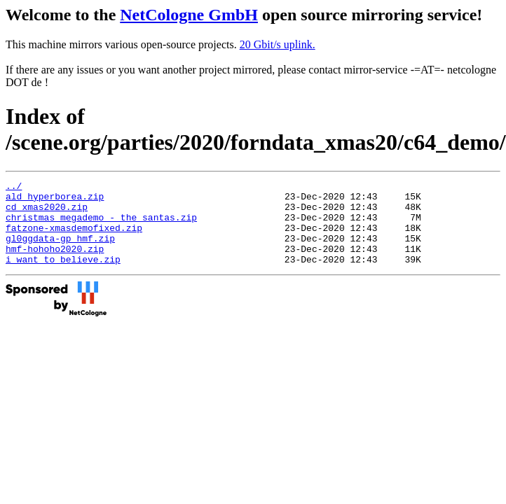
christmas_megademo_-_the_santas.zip (101, 225)
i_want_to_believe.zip (63, 276)
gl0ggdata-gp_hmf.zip (60, 250)
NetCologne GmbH (189, 15)
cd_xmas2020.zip (47, 212)
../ (14, 187)
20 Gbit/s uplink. (277, 44)
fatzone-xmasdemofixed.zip (74, 238)
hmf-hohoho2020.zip (55, 263)
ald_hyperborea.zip (55, 200)
